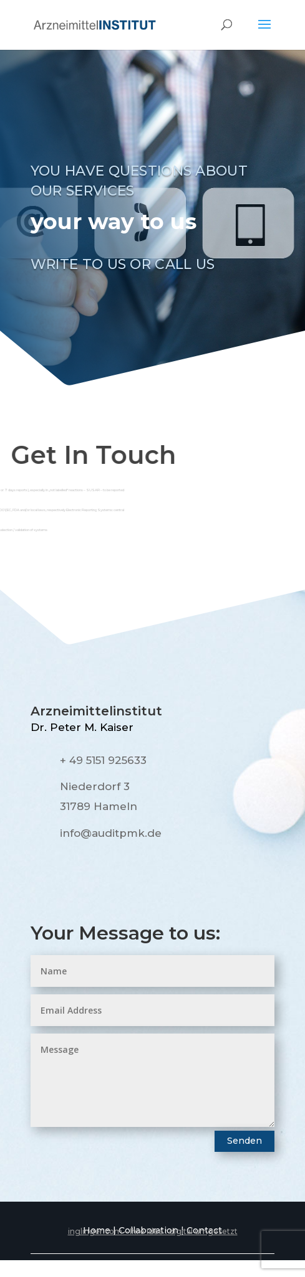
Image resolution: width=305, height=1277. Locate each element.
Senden (244, 1140)
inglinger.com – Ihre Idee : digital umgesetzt (153, 1231)
